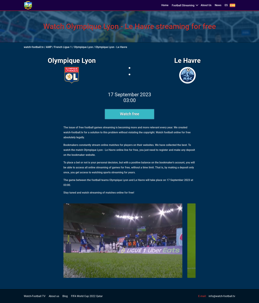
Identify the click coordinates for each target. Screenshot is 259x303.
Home (164, 5)
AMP (49, 47)
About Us (206, 5)
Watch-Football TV (34, 296)
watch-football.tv (34, 47)
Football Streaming (183, 5)
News (218, 5)
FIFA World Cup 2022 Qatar (87, 296)
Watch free (129, 114)
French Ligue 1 (63, 47)
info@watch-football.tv (222, 296)
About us (54, 296)
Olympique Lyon (83, 47)
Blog (65, 296)
